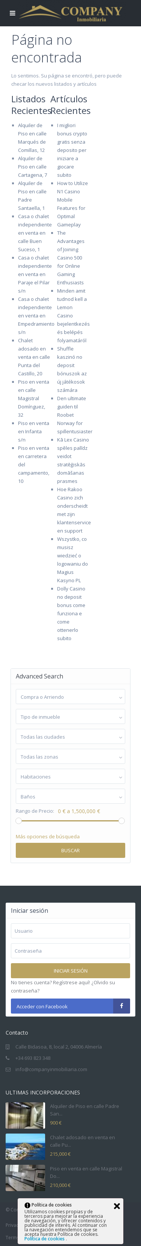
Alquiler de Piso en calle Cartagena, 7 (32, 166)
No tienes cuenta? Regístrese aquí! (50, 982)
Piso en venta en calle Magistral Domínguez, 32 (33, 398)
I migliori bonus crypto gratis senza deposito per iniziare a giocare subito (72, 150)
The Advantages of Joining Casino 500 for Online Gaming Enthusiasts (71, 257)
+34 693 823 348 (32, 1058)
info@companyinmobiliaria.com (51, 1069)
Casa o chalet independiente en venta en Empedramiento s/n (36, 315)
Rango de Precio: (35, 811)
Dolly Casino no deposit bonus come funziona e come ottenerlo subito (71, 613)
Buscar (70, 850)
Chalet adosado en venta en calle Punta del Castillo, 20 (34, 357)
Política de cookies (45, 1238)
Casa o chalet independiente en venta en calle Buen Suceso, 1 (35, 233)
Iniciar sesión (71, 970)
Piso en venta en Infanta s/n (33, 431)
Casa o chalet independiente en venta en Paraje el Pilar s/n (35, 274)
